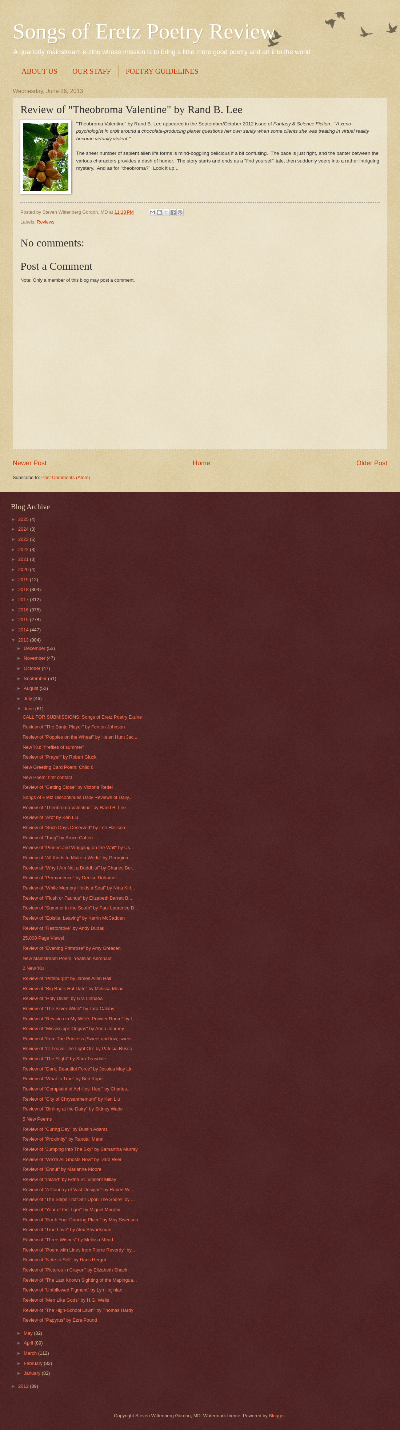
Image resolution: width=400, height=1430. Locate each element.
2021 (24, 559)
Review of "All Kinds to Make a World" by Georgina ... (78, 857)
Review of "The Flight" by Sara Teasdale (64, 1058)
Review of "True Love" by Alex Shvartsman (67, 1229)
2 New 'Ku (33, 968)
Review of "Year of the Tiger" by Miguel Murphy (71, 1209)
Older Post (371, 463)
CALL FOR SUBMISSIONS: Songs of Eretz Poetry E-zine (82, 717)
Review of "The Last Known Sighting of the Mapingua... (80, 1280)
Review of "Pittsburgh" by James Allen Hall (67, 978)
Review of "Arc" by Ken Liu (50, 817)
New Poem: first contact (47, 777)
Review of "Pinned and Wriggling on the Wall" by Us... (78, 847)
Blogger (277, 1415)
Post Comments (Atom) (65, 477)
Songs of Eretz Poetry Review (144, 31)
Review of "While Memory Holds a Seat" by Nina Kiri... (79, 888)
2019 (24, 579)
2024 (24, 529)
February (34, 1363)
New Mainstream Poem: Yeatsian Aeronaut (67, 958)
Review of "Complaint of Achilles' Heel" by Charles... (77, 1089)
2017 (24, 599)
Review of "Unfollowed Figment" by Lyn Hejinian (72, 1290)
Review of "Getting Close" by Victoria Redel (68, 787)
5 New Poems (37, 1119)
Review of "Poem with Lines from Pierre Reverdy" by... (79, 1250)
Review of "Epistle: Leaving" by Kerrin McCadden (74, 918)
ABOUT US (39, 71)
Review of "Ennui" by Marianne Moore (62, 1169)
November (35, 658)
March (31, 1353)
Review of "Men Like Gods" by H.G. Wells (66, 1300)
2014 (24, 629)
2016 (24, 609)
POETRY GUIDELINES (162, 71)
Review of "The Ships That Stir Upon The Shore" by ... (79, 1199)
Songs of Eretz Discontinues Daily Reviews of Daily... (77, 797)
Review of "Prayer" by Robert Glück (59, 757)
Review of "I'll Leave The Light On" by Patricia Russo (77, 1048)
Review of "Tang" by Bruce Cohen (58, 837)
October (32, 668)
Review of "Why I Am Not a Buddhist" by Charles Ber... (79, 868)
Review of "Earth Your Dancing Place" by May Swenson (80, 1219)
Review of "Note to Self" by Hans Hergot (64, 1259)
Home (201, 463)
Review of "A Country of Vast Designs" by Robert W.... (78, 1189)
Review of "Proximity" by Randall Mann (63, 1139)
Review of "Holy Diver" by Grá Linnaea (63, 998)
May (29, 1333)
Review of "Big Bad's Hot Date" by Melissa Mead (73, 988)
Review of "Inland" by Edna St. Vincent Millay (69, 1179)
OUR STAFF (91, 71)
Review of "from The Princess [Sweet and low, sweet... (79, 1038)
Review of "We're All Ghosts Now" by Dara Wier (72, 1159)
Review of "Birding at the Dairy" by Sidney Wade (73, 1109)
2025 (24, 519)
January (32, 1373)
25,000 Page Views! (43, 938)
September (36, 678)
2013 (24, 640)
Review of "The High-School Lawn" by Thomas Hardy (78, 1310)
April (29, 1343)
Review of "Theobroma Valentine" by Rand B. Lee (74, 807)
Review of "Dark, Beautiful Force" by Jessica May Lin (78, 1069)
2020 (24, 569)
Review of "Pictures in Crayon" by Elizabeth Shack (75, 1270)
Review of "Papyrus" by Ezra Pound (60, 1320)
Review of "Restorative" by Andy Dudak (63, 928)
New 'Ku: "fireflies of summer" (53, 747)
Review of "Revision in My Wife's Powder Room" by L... (80, 1018)
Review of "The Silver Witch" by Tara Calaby (68, 1008)
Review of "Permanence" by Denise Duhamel (69, 877)
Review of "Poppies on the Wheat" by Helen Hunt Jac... (80, 737)
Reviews (46, 222)
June (29, 708)
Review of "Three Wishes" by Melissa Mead (68, 1239)
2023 (24, 539)
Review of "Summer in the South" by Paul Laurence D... (80, 908)
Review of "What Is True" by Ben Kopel (63, 1078)
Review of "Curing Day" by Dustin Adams (65, 1129)
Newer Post (30, 463)
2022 (24, 549)
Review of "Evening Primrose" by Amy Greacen (72, 948)
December (35, 648)
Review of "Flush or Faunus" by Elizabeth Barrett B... (77, 898)
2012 (24, 1386)
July (28, 698)
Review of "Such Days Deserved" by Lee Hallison (74, 827)
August (32, 688)
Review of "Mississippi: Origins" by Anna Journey (73, 1028)
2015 (24, 619)
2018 (24, 589)
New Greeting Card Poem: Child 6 (58, 767)
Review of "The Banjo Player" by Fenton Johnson (74, 727)
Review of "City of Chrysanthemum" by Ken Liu (71, 1099)
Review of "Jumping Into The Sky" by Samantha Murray (80, 1149)
